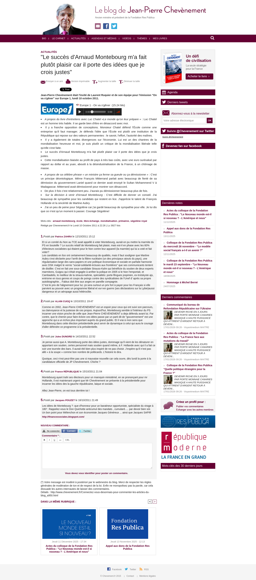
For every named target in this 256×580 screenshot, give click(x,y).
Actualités (77, 38)
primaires (124, 221)
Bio (44, 38)
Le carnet (57, 38)
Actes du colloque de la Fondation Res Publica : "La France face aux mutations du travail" (185, 337)
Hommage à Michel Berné (182, 282)
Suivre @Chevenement (172, 137)
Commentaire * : (51, 435)
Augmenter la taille (104, 81)
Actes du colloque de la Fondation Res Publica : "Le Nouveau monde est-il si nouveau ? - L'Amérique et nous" (69, 548)
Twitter (133, 569)
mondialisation (109, 221)
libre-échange (91, 221)
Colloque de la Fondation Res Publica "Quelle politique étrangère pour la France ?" (187, 369)
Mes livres (158, 38)
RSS (146, 569)
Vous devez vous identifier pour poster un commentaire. (96, 473)
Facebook (117, 569)
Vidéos (125, 38)
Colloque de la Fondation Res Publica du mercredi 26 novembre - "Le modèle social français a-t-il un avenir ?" (187, 246)
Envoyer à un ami (52, 81)
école (79, 221)
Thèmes (140, 38)
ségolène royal (138, 221)
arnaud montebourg (64, 221)
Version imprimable (77, 81)
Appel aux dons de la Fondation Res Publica (127, 547)
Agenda (172, 92)
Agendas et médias (102, 38)
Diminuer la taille (129, 81)
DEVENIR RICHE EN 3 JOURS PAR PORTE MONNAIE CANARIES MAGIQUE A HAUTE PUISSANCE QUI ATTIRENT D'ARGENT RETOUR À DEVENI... (187, 318)
